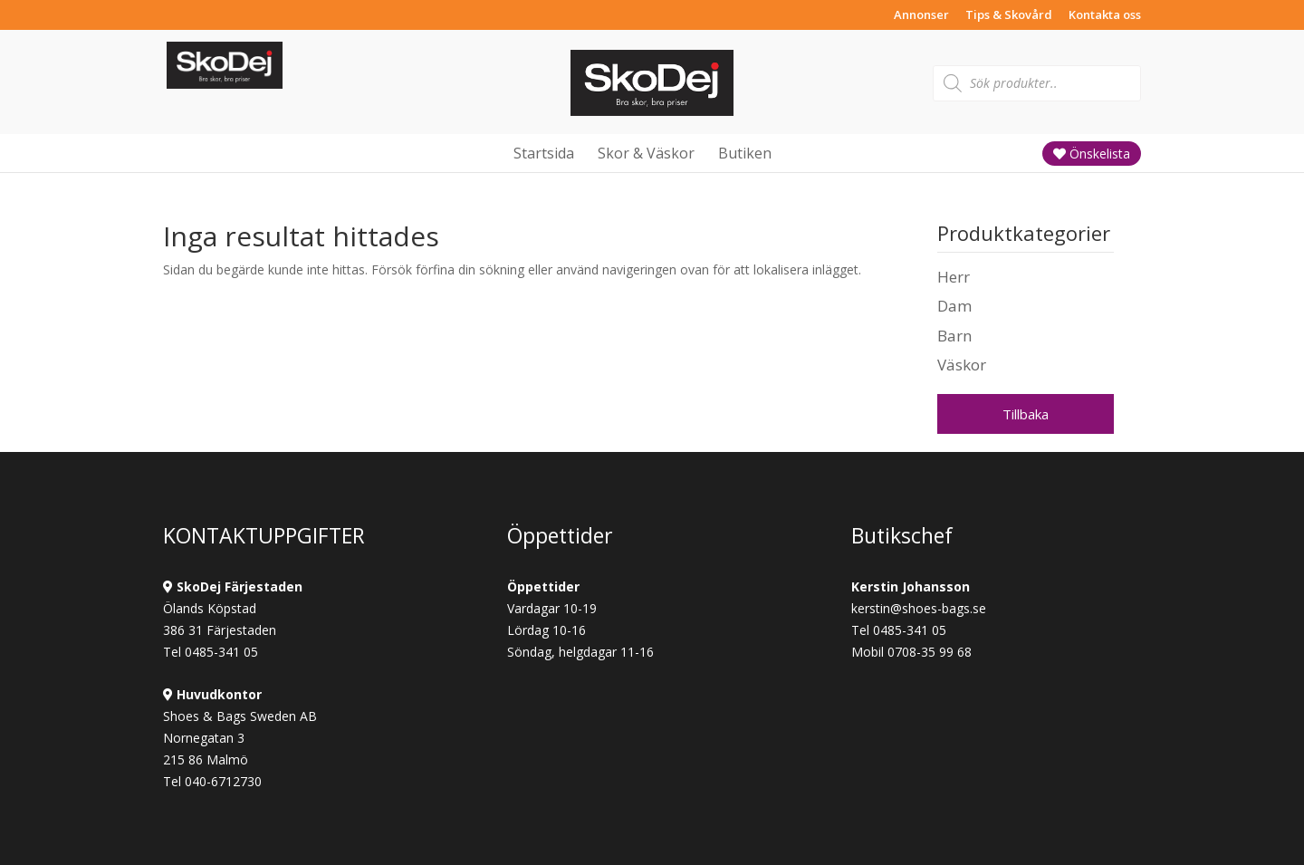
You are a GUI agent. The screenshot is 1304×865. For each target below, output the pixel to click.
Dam (954, 305)
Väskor (961, 364)
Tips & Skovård (1008, 16)
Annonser (921, 16)
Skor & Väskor (646, 153)
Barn (954, 335)
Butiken (745, 153)
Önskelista (1091, 153)
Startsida (543, 153)
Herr (953, 276)
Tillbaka (1025, 414)
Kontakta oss (1105, 16)
